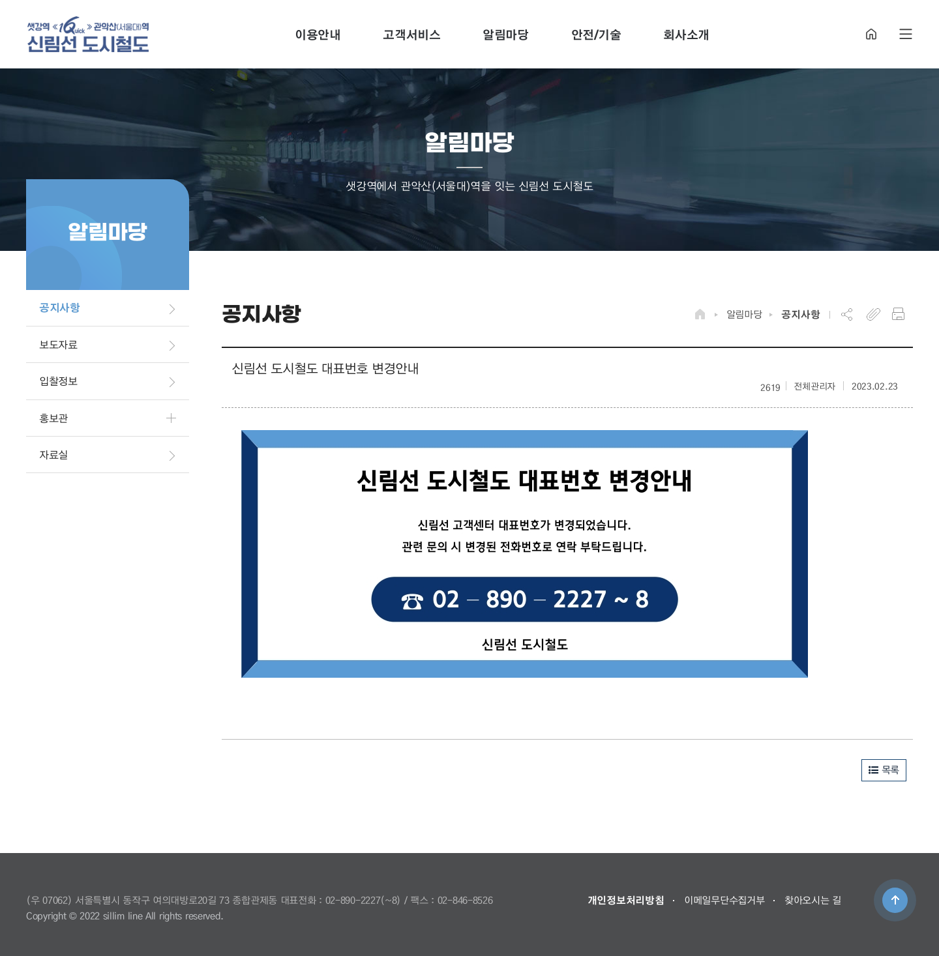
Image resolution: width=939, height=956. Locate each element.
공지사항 (800, 314)
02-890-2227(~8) (363, 900)
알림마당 (744, 314)
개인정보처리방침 (626, 900)
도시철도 (88, 34)
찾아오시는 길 (812, 900)
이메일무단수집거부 (724, 900)
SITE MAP (906, 34)
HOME (871, 34)
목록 (884, 769)
